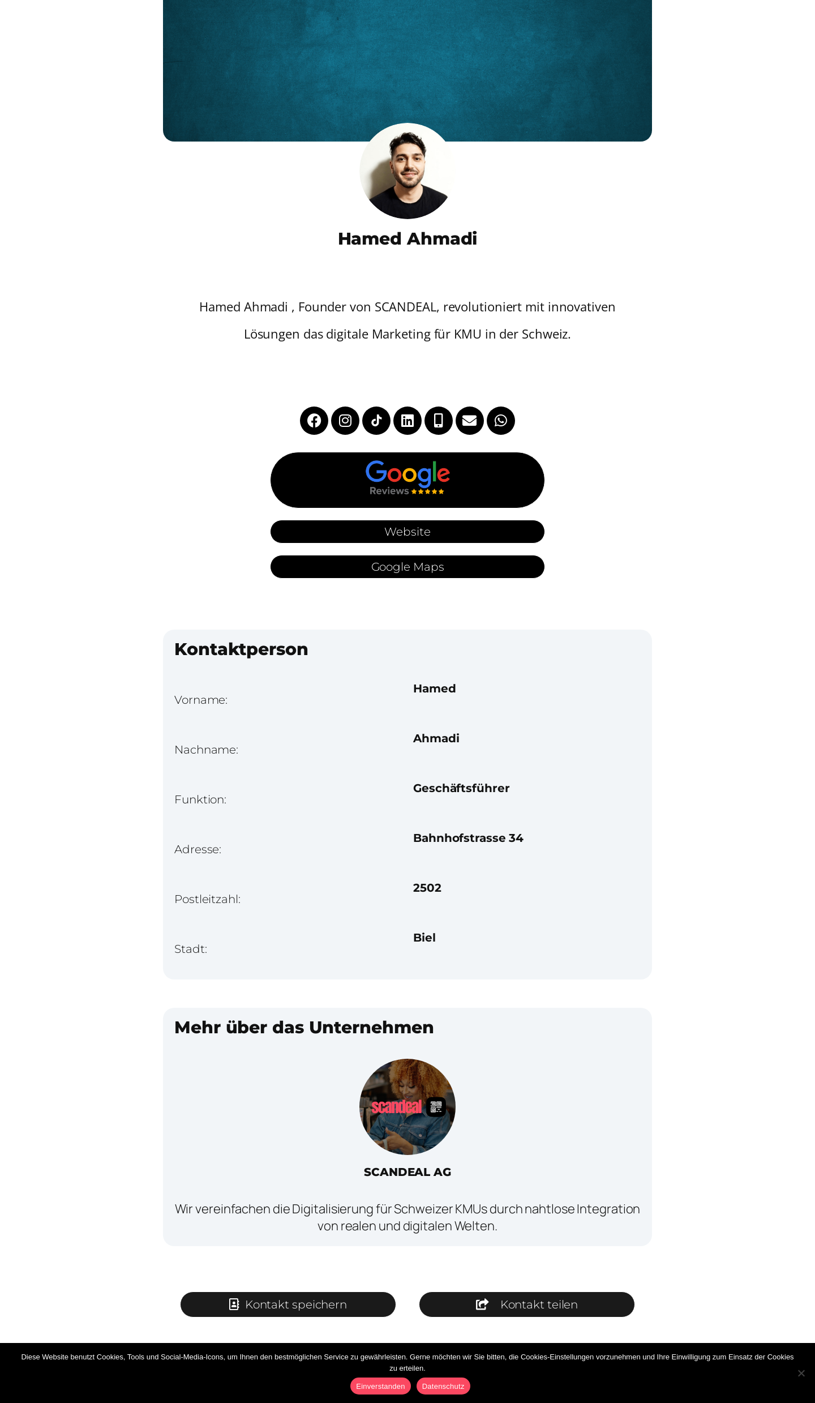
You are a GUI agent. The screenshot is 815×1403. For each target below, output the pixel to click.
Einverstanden (380, 1386)
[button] (527, 1304)
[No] (801, 1373)
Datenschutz (443, 1386)
